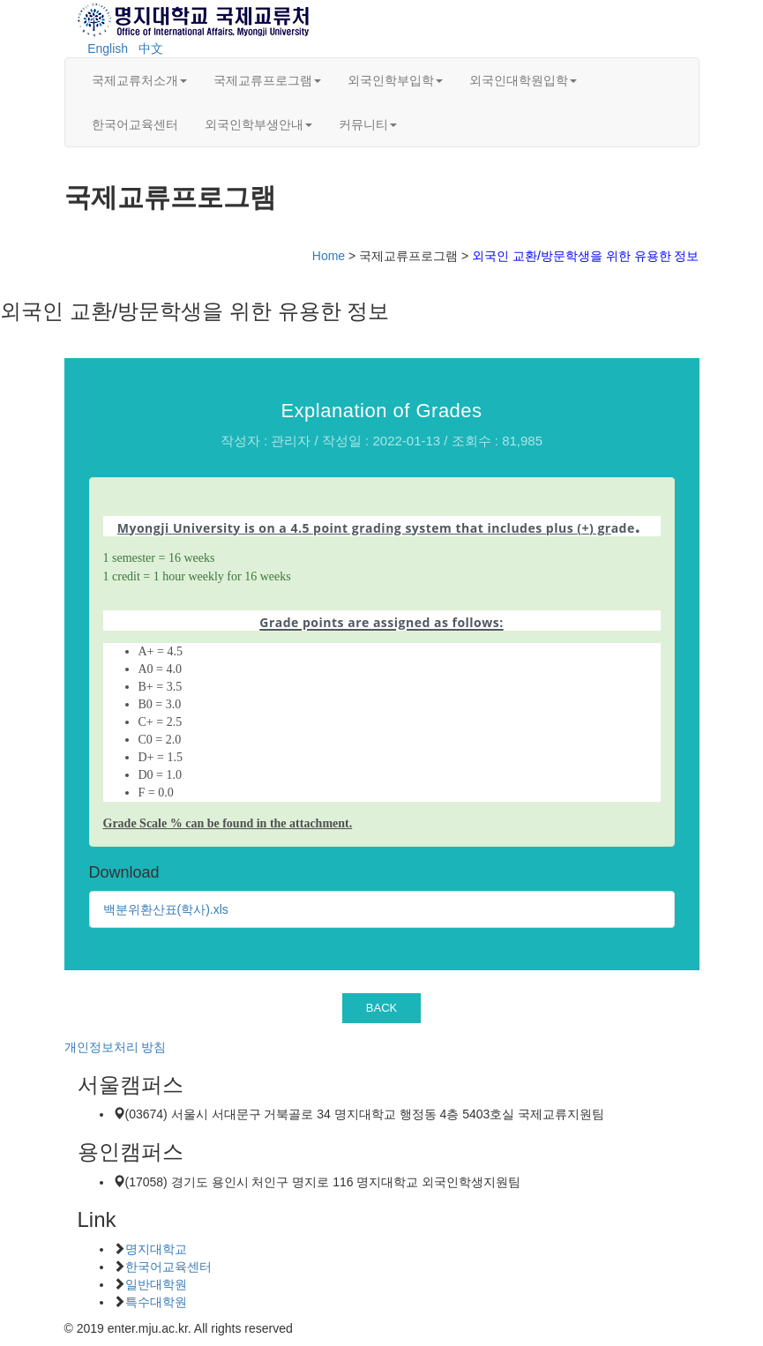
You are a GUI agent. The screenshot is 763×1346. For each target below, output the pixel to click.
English (107, 48)
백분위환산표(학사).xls (165, 909)
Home (328, 256)
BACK (382, 1007)
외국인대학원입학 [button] (523, 80)
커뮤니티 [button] (368, 124)
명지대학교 (156, 1249)
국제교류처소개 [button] (139, 80)
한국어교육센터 (135, 124)
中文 (150, 48)
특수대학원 (156, 1302)
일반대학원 (156, 1284)
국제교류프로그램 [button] (267, 80)
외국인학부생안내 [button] (258, 124)
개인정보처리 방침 (115, 1047)
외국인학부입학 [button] (395, 80)
